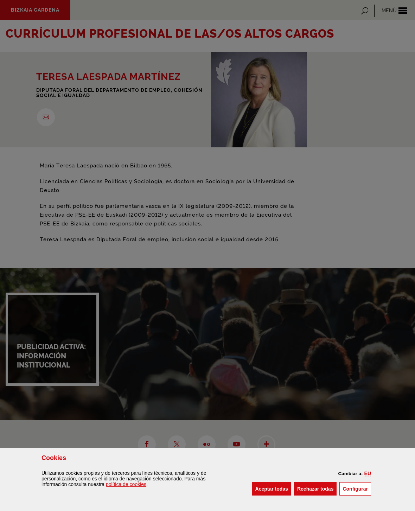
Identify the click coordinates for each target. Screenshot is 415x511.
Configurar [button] (357, 488)
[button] (367, 473)
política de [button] (126, 484)
